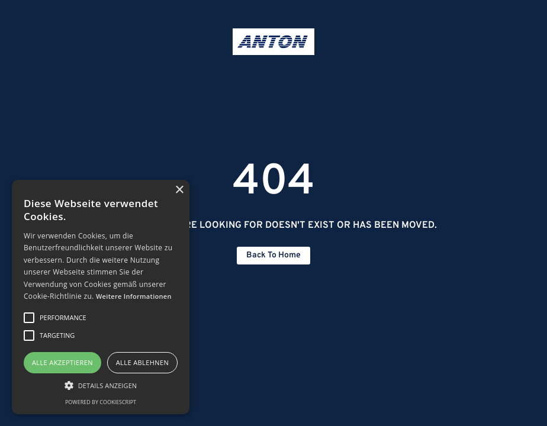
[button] (101, 385)
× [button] (179, 190)
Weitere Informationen (134, 296)
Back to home (273, 255)
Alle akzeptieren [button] (62, 362)
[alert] (100, 297)
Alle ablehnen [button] (142, 362)
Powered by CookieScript (100, 402)
